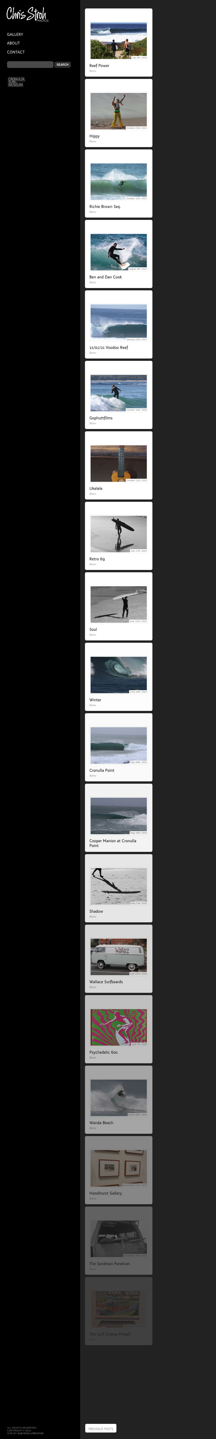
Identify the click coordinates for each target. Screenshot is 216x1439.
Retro (92, 70)
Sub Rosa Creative (30, 1433)
